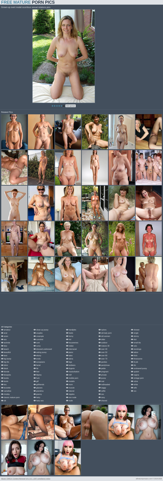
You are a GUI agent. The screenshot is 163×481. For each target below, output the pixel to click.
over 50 (103, 352)
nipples (70, 394)
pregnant (103, 372)
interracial (71, 349)
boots (4, 381)
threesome (136, 359)
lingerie (70, 368)
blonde (5, 372)
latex (69, 356)
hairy (37, 397)
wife (134, 388)
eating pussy (40, 352)
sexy (102, 397)
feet (36, 372)
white (134, 385)
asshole (5, 343)
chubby (5, 394)
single (134, 333)
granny (38, 394)
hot (68, 339)
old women (104, 336)
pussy (102, 378)
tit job (134, 362)
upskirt (135, 372)
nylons (102, 330)
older (102, 339)
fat (36, 368)
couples (38, 333)
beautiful (6, 352)
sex (101, 394)
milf (68, 375)
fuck (37, 378)
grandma (39, 391)
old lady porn (105, 333)
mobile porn (72, 378)
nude (69, 401)
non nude (71, 397)
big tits (5, 362)
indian (70, 346)
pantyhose (104, 365)
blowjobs (6, 375)
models (70, 381)
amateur (5, 330)
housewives (72, 343)
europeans (39, 362)
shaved (103, 401)
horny (69, 336)
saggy (102, 388)
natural (70, 391)
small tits (136, 343)
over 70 (103, 359)
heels (69, 333)
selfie (102, 391)
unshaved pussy (139, 368)
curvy (37, 346)
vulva (134, 381)
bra (3, 385)
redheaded (104, 385)
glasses (38, 388)
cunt (37, 343)
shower (135, 330)
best (4, 356)
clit (3, 401)
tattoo (134, 352)
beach (5, 349)
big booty (6, 359)
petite (102, 368)
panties (103, 362)
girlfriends (39, 385)
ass (4, 339)
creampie (39, 336)
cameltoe (6, 391)
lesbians (70, 365)
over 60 (103, 356)
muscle (70, 388)
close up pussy (41, 330)
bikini (4, 365)
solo (134, 346)
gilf (36, 381)
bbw (4, 346)
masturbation (72, 372)
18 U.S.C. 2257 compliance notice (38, 479)
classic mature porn (10, 397)
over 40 (103, 349)
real (101, 381)
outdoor (103, 343)
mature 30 (104, 346)
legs (69, 362)
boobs (5, 378)
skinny (135, 336)
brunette (5, 388)
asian (4, 336)
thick (134, 356)
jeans (69, 352)
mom (69, 385)
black (4, 368)
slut (133, 339)
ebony (37, 356)
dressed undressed (43, 349)
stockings (136, 349)
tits (133, 365)
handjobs (71, 330)
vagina (135, 375)
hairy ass (39, 401)
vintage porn (137, 378)
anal (4, 333)
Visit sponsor (70, 106)
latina (69, 359)
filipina (37, 375)
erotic (37, 359)
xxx (133, 391)
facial (37, 365)
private (103, 375)
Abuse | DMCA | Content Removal (13, 479)
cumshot (38, 339)
